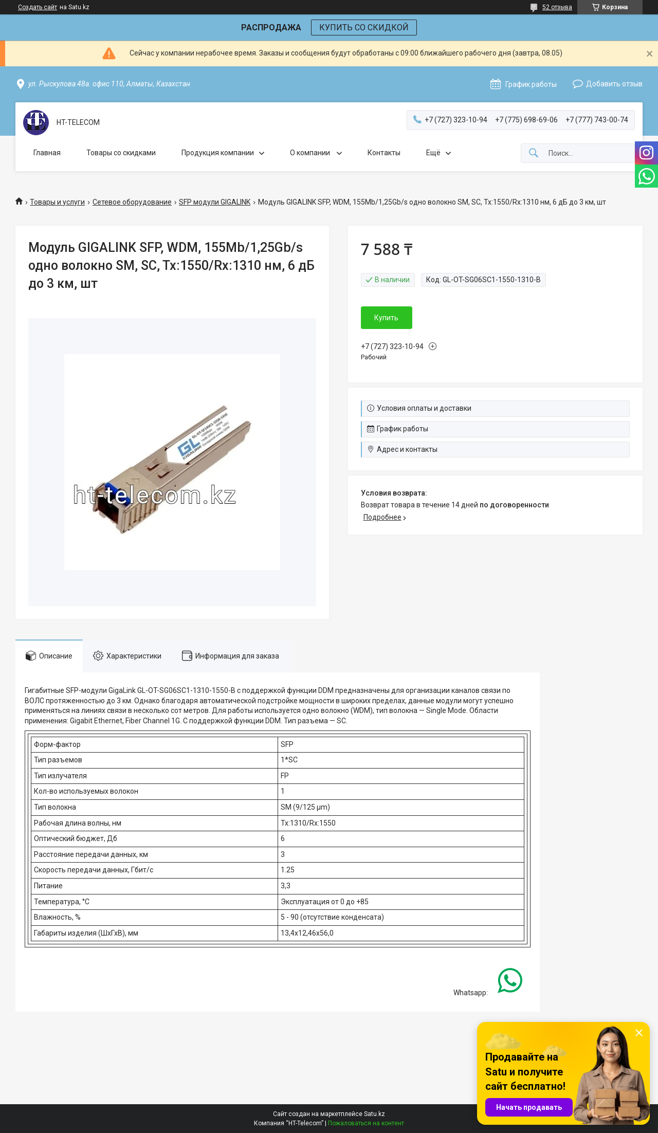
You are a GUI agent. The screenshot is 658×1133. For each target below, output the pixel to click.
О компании (311, 153)
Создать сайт (37, 7)
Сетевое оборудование (132, 202)
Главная (47, 153)
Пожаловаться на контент (366, 1123)
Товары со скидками (121, 153)
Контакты (384, 153)
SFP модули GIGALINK (214, 202)
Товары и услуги (57, 202)
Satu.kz (374, 1114)
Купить (386, 318)
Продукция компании (217, 153)
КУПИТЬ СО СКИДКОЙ (364, 27)
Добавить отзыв (614, 84)
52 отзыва (557, 7)
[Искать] (533, 153)
